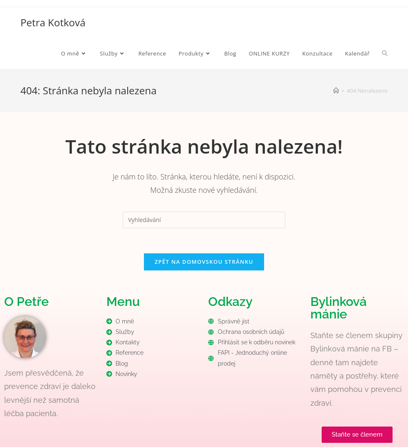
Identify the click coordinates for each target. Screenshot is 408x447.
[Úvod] (336, 90)
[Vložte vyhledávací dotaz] (204, 220)
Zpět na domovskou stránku (204, 261)
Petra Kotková (53, 22)
